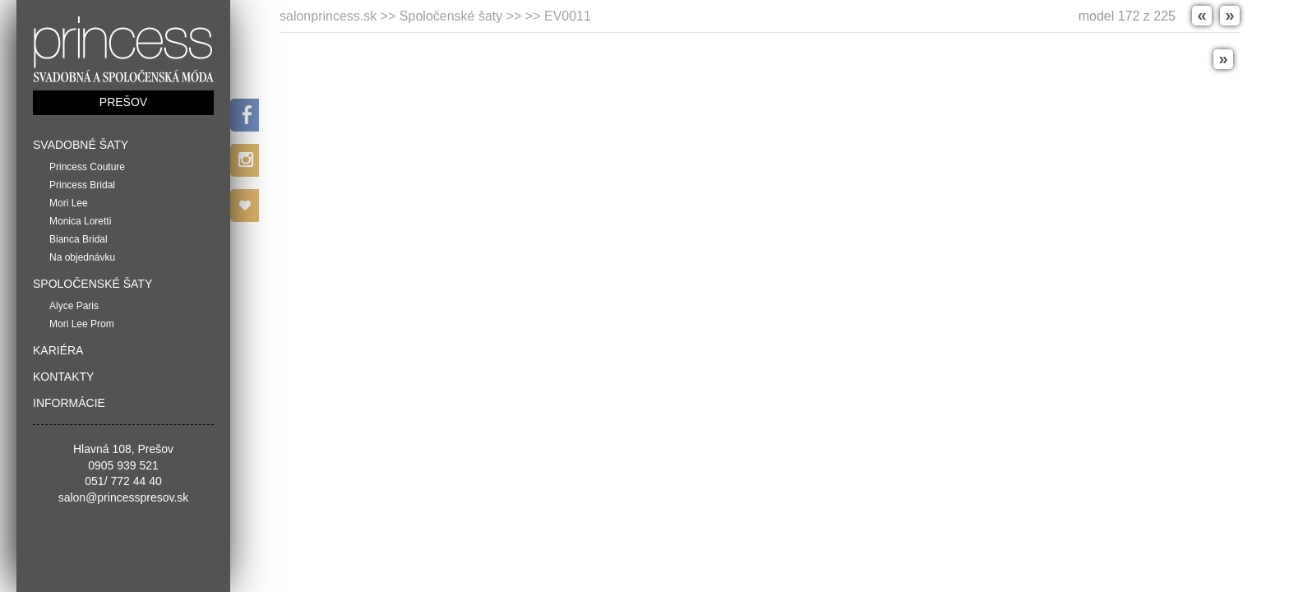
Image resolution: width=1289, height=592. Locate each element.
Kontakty (63, 376)
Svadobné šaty (80, 144)
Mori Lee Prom (81, 324)
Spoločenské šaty (92, 283)
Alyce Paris (74, 306)
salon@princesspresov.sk (123, 497)
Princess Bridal (82, 185)
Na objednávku (82, 257)
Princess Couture (87, 167)
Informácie (69, 402)
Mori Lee (68, 203)
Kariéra (58, 350)
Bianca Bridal (78, 239)
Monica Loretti (80, 221)
